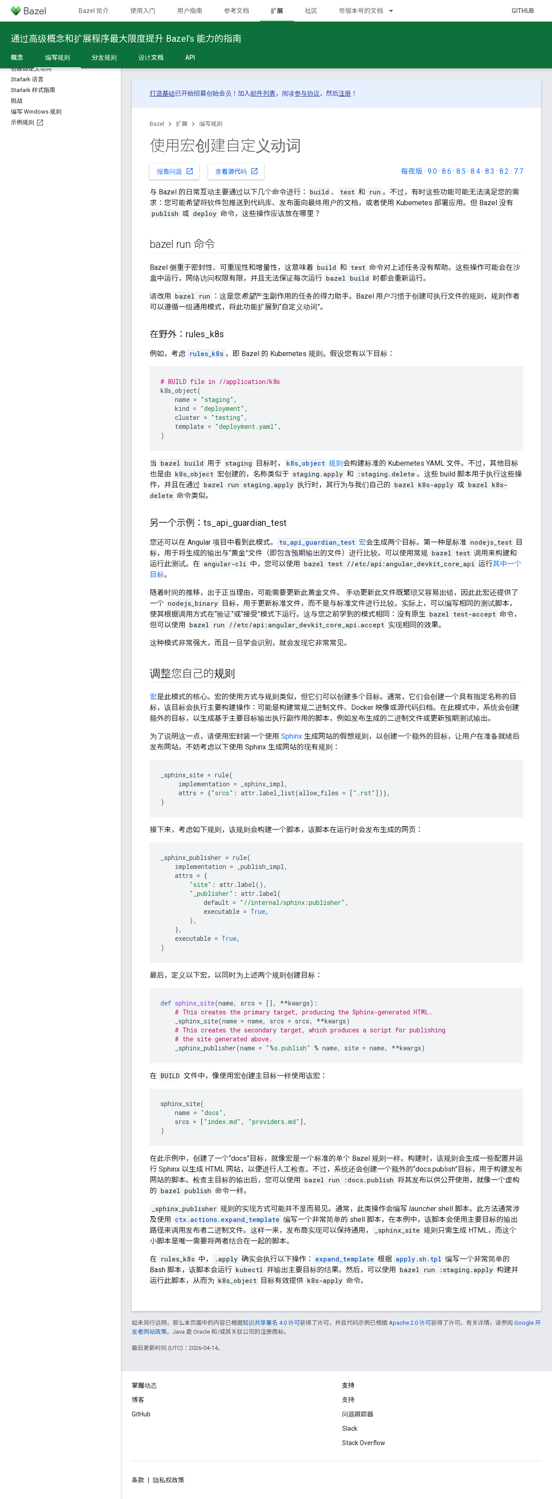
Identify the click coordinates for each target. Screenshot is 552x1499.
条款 (138, 1480)
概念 (17, 57)
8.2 (504, 171)
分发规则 (104, 57)
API (190, 57)
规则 (314, 463)
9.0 (432, 171)
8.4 (475, 171)
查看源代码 (236, 171)
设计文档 (151, 57)
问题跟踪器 (358, 1414)
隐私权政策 (168, 1480)
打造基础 (162, 93)
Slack (349, 1428)
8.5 (461, 171)
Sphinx (291, 736)
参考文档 (236, 10)
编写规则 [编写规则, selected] (57, 57)
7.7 (518, 171)
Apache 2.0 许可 (410, 1322)
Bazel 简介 (94, 10)
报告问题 (175, 171)
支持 (348, 1399)
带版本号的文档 (361, 10)
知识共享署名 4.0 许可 (271, 1322)
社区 (311, 10)
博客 (138, 1399)
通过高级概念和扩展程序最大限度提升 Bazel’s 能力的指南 (126, 38)
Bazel (157, 123)
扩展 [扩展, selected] (277, 10)
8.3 (489, 171)
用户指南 (189, 10)
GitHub (523, 10)
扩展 (181, 123)
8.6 (446, 171)
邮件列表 (263, 93)
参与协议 (307, 93)
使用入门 (143, 10)
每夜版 (412, 171)
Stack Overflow (363, 1442)
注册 (344, 93)
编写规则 (211, 123)
